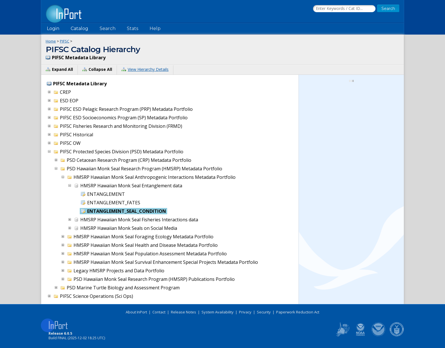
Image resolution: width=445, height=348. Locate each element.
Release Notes (183, 312)
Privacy (245, 312)
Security (264, 312)
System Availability (217, 312)
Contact (158, 312)
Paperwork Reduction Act (297, 312)
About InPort (136, 312)
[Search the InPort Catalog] (344, 8)
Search (108, 28)
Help (155, 28)
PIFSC (64, 41)
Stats (132, 28)
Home (51, 41)
